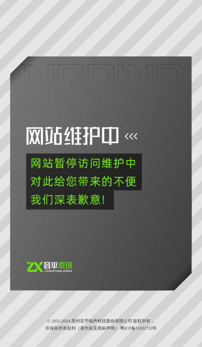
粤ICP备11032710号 (138, 328)
